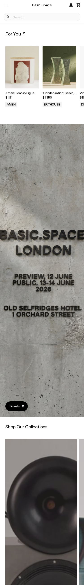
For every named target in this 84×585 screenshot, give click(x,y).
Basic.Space (42, 5)
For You (15, 33)
